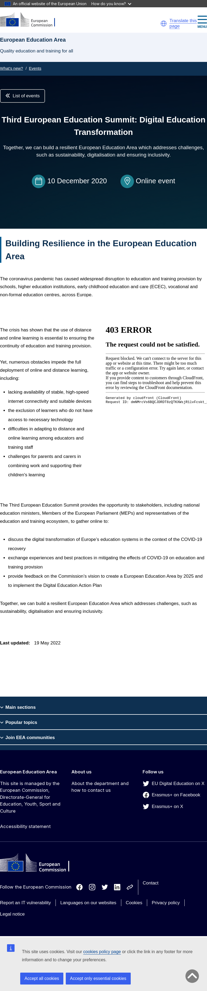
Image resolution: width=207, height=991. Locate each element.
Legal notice (12, 914)
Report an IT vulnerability (25, 902)
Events (35, 68)
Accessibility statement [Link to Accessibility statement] (25, 826)
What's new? (11, 68)
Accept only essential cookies (98, 978)
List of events (22, 95)
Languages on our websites (88, 902)
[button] (163, 23)
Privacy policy (166, 902)
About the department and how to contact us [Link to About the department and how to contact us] (100, 787)
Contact (151, 883)
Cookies (134, 902)
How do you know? (111, 3)
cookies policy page (102, 951)
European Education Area (28, 771)
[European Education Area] (31, 20)
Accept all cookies (42, 978)
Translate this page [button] (183, 23)
